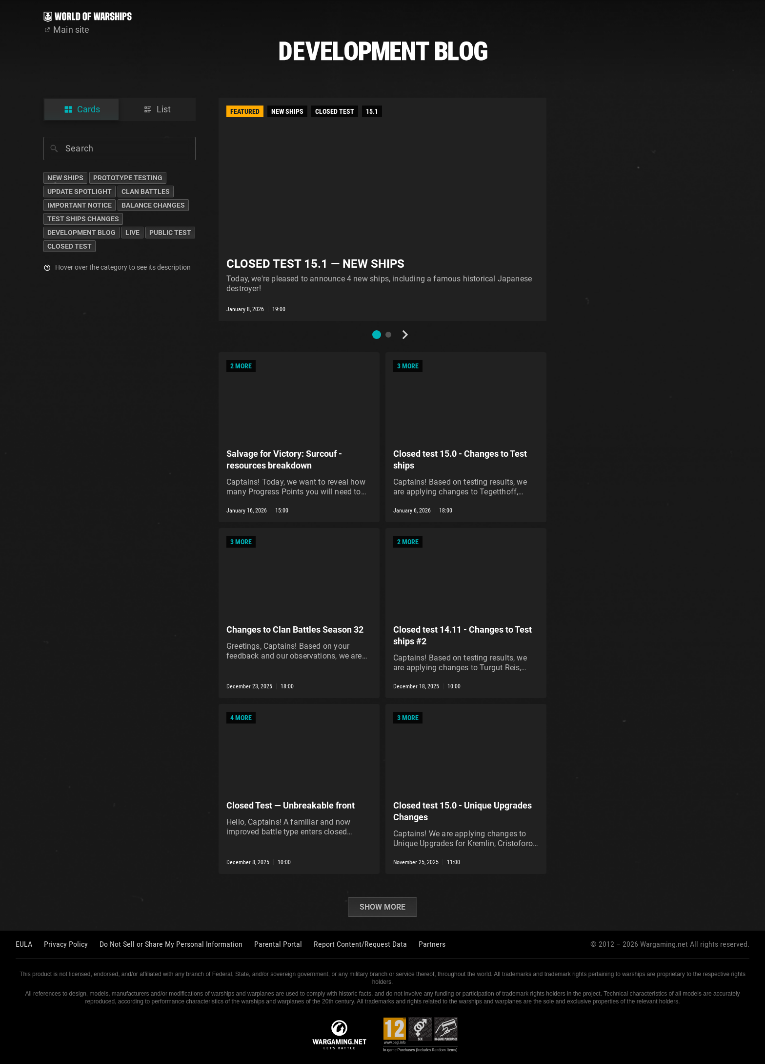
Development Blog (81, 232)
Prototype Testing (127, 178)
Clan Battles (145, 191)
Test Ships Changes (83, 219)
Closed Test (69, 246)
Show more (382, 907)
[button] (376, 334)
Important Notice (79, 205)
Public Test (170, 232)
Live (132, 232)
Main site (66, 29)
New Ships (65, 178)
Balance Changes (153, 205)
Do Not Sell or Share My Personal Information (171, 944)
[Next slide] (405, 334)
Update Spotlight (79, 191)
